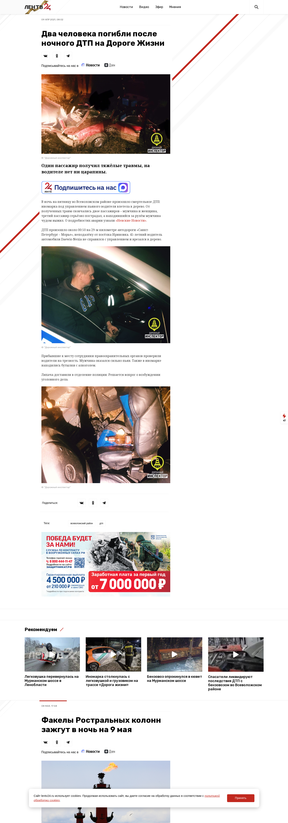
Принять (240, 798)
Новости (126, 7)
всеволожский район (81, 523)
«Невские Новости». (131, 220)
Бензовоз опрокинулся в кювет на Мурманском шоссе (174, 679)
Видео (144, 7)
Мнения (175, 7)
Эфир (159, 7)
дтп (101, 523)
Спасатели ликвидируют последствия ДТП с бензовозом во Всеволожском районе (235, 683)
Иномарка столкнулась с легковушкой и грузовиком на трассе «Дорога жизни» (112, 681)
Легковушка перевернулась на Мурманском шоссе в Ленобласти (52, 681)
